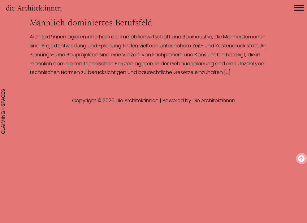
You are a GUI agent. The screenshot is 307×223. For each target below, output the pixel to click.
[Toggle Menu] (299, 8)
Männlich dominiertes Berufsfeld (91, 23)
